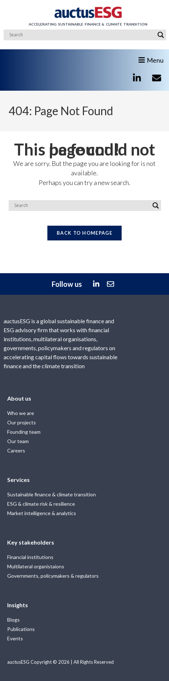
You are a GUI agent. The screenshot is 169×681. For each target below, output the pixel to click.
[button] (153, 57)
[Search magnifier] (161, 35)
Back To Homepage (84, 233)
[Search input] (81, 35)
